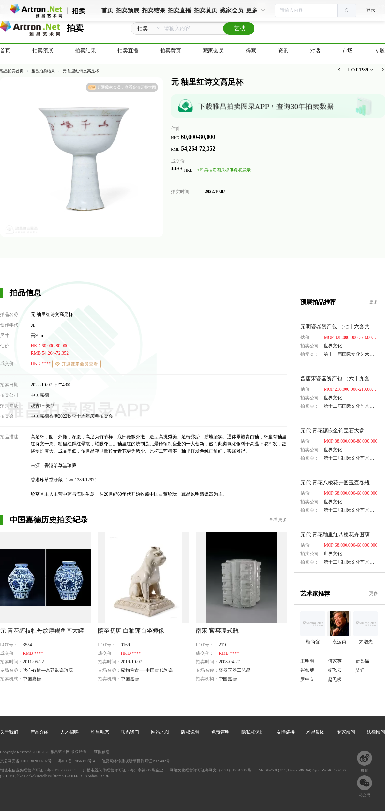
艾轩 (359, 670)
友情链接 (285, 732)
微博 (365, 770)
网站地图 (160, 732)
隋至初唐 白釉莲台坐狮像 (131, 630)
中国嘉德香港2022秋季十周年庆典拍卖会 (72, 416)
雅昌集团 (315, 732)
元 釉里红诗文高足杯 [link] (81, 71)
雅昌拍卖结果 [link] (43, 71)
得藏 (251, 50)
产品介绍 (39, 732)
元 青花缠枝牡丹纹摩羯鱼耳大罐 (42, 630)
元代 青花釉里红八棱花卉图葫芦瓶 (340, 534)
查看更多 (278, 519)
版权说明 (190, 732)
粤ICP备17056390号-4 (76, 761)
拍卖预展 (42, 50)
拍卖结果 (85, 50)
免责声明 (220, 732)
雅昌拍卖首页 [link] (11, 71)
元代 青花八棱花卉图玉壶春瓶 (335, 482)
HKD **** (41, 363)
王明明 (307, 661)
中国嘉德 (40, 395)
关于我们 (9, 732)
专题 (380, 50)
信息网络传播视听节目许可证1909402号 (135, 761)
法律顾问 (376, 732)
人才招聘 (69, 732)
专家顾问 (346, 732)
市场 (347, 50)
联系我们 (130, 732)
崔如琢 (307, 670)
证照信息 (102, 752)
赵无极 (335, 679)
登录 (370, 10)
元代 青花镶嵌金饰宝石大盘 (332, 430)
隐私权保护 (252, 732)
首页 (5, 50)
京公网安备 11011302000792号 (26, 761)
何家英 (335, 661)
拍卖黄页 (170, 50)
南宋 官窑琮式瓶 (217, 630)
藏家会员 (213, 50)
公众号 (365, 795)
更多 (373, 301)
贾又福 (362, 661)
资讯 (283, 50)
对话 (315, 50)
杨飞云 (335, 670)
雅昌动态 (100, 732)
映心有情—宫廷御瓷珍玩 (48, 670)
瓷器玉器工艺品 (235, 670)
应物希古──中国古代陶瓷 (147, 670)
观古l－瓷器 (43, 405)
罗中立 (307, 679)
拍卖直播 (127, 50)
